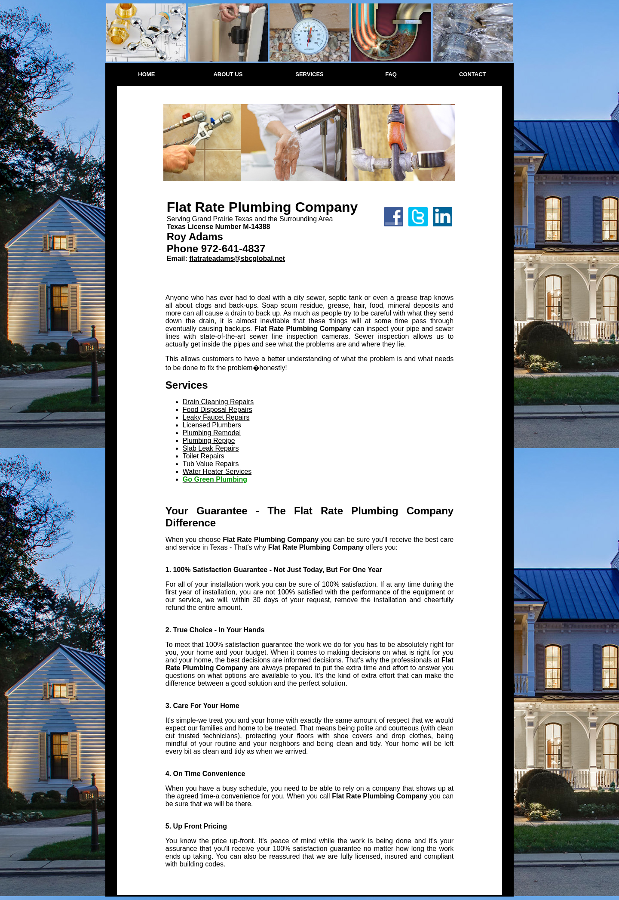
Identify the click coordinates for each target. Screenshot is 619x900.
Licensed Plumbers (212, 425)
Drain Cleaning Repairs (218, 401)
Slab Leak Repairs (211, 448)
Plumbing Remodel (212, 432)
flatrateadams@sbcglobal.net (237, 258)
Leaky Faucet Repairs (216, 417)
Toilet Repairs (203, 456)
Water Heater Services (217, 471)
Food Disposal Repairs (217, 409)
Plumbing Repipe (209, 440)
